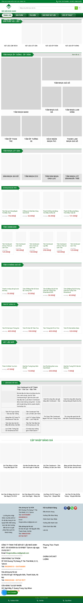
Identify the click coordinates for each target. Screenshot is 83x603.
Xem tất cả (76, 54)
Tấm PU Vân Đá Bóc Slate (71, 328)
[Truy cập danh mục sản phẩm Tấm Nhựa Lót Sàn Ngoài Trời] (72, 168)
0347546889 (20, 567)
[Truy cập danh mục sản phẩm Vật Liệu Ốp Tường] (72, 36)
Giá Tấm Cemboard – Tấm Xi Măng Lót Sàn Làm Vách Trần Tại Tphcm (52, 467)
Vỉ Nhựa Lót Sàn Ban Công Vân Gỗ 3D (30, 212)
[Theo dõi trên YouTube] (75, 508)
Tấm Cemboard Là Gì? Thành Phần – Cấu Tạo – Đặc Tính (27, 388)
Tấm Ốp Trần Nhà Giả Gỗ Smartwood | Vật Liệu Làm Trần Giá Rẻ (33, 425)
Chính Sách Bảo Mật (49, 526)
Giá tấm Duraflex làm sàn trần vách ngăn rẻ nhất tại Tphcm (31, 467)
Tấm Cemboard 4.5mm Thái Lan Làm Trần (62, 245)
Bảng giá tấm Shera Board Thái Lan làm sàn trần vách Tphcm (72, 467)
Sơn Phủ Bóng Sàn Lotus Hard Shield (50, 367)
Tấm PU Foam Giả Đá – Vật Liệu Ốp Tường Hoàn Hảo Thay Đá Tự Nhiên (12, 414)
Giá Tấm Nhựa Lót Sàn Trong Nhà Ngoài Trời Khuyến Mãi (10, 467)
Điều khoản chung (48, 512)
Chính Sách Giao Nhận (50, 519)
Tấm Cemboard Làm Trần (75, 245)
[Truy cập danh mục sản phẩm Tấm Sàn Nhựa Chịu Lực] (51, 168)
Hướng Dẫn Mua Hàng (50, 515)
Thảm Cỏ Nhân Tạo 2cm (9, 366)
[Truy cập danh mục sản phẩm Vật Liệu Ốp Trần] (51, 36)
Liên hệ (19, 19)
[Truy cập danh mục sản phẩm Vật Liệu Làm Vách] (11, 36)
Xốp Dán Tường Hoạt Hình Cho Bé (30, 367)
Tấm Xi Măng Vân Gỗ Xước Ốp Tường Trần (31, 289)
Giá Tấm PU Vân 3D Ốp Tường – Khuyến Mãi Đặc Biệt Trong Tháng (73, 496)
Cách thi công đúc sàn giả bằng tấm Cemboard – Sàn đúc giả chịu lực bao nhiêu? (51, 401)
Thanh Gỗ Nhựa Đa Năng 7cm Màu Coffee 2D (50, 212)
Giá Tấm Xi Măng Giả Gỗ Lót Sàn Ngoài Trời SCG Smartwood (10, 496)
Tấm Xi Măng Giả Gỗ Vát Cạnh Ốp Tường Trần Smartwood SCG (50, 290)
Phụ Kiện (34, 15)
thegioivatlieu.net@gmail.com (28, 522)
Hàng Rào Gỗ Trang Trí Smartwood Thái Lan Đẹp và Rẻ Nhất (12, 419)
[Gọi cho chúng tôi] (72, 508)
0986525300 (9, 580)
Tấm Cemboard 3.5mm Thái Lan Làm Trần (7, 245)
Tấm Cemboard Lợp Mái (48, 245)
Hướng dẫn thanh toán (50, 523)
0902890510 (9, 567)
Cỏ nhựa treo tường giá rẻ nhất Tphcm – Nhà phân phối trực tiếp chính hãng (32, 431)
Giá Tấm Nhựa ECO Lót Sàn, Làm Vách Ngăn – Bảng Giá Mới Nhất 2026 (31, 496)
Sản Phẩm (20, 15)
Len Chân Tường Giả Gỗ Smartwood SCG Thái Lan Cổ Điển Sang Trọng (12, 431)
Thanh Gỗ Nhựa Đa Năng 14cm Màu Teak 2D (71, 212)
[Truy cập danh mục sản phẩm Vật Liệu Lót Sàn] (31, 36)
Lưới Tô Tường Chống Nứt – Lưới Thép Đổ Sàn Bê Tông (33, 419)
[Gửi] (76, 8)
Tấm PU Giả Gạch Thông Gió (10, 328)
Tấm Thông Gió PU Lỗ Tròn (51, 328)
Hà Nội (40, 600)
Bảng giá (8, 20)
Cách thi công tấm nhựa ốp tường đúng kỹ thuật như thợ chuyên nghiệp (72, 401)
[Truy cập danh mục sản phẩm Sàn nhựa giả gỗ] (11, 167)
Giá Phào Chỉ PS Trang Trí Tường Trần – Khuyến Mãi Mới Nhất (52, 496)
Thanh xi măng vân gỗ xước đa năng (10, 289)
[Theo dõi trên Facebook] (65, 508)
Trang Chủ (7, 15)
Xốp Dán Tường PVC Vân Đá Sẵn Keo (72, 367)
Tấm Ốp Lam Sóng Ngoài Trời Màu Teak (9, 212)
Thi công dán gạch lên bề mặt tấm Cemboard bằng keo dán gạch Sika (72, 418)
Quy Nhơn (67, 600)
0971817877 (20, 580)
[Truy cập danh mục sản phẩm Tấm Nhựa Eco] (31, 167)
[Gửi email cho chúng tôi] (68, 508)
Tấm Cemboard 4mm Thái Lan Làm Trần (34, 245)
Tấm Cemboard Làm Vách (20, 245)
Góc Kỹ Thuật (68, 15)
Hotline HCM (13, 600)
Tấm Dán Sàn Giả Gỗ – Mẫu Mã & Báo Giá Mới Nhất (12, 425)
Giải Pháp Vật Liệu (50, 15)
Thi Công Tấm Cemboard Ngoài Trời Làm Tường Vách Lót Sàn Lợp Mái (52, 418)
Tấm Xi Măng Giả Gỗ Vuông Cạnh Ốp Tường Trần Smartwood (72, 290)
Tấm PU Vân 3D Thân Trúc (31, 328)
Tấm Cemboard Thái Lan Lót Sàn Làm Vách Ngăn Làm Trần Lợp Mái (33, 414)
